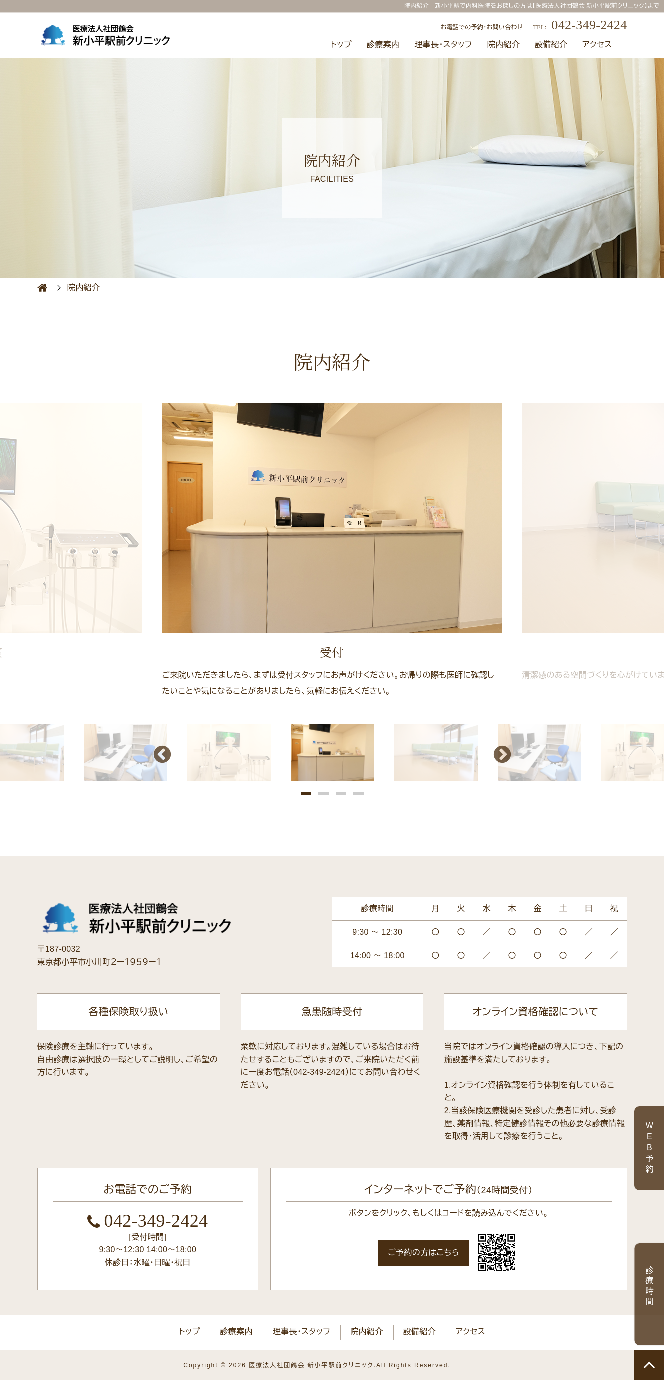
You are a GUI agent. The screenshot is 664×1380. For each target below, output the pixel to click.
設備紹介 (551, 44)
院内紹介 (503, 44)
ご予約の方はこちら (423, 1252)
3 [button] (341, 793)
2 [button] (323, 793)
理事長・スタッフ (443, 44)
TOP (649, 1365)
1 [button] (306, 793)
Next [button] (502, 756)
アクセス (597, 44)
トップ (341, 44)
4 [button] (358, 793)
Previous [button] (162, 756)
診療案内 (383, 44)
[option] (332, 552)
